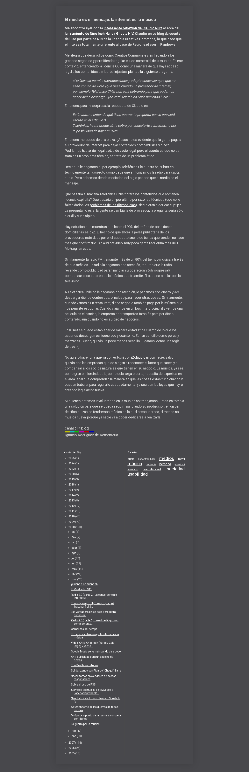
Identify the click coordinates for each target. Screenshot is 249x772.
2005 (71, 753)
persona (165, 464)
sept (75, 547)
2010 (71, 516)
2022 (71, 468)
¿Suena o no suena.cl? (84, 584)
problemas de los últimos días (113, 205)
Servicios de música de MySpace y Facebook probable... (92, 691)
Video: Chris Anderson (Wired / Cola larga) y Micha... (92, 644)
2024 (71, 463)
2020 (71, 474)
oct (74, 542)
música (135, 463)
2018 (71, 484)
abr (74, 574)
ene (74, 736)
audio (131, 458)
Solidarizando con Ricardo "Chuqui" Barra (96, 670)
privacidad (179, 464)
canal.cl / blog (77, 428)
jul (73, 558)
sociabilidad (152, 469)
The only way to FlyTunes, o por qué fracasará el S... (92, 605)
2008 (71, 527)
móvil (181, 458)
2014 (71, 495)
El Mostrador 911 (81, 589)
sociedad (176, 468)
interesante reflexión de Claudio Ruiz (133, 28)
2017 (71, 490)
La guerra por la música (85, 724)
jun (74, 563)
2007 (71, 742)
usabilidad (138, 474)
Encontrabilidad (146, 459)
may (75, 568)
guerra (101, 357)
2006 (71, 747)
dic (74, 531)
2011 (71, 511)
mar (74, 579)
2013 (71, 500)
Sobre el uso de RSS (83, 684)
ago (74, 553)
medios (166, 458)
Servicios (133, 469)
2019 (71, 479)
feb (74, 730)
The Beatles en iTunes (84, 665)
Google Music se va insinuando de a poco (96, 651)
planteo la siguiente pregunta (150, 72)
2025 (71, 458)
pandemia (151, 464)
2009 (71, 521)
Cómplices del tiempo (84, 629)
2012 (71, 505)
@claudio (138, 357)
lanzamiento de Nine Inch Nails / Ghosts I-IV (99, 34)
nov (74, 537)
